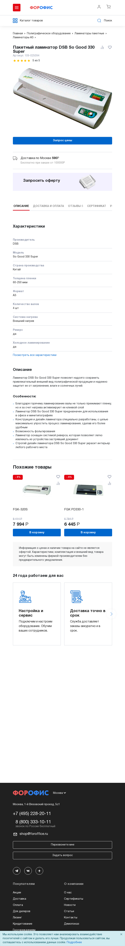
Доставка (19, 899)
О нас (68, 892)
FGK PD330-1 (74, 509)
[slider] (22, 61)
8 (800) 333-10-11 (33, 822)
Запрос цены (62, 140)
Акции (17, 892)
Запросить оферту (41, 180)
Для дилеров (21, 911)
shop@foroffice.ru (34, 834)
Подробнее (74, 942)
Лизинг (17, 917)
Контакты (70, 917)
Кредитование (22, 924)
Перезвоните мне (62, 844)
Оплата (18, 905)
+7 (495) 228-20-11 (32, 814)
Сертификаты (73, 899)
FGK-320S (20, 509)
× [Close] (121, 934)
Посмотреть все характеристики (34, 355)
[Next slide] (111, 613)
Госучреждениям (24, 930)
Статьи (69, 911)
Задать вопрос (62, 855)
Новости (70, 905)
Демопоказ (71, 924)
